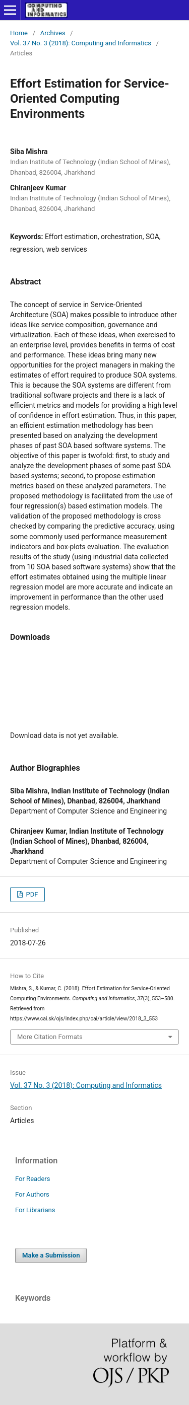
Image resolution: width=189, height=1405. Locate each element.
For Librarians (35, 1210)
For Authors (32, 1194)
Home (19, 33)
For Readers (32, 1178)
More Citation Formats (50, 1037)
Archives (53, 33)
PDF (31, 894)
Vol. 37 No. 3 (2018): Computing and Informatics (80, 43)
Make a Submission (51, 1255)
